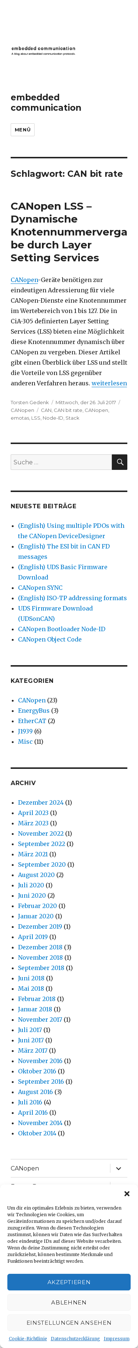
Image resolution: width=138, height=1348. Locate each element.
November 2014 (40, 1123)
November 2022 (41, 833)
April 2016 (33, 1112)
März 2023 (33, 823)
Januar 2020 (36, 916)
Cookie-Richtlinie (28, 1338)
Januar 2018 (35, 1009)
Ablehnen (69, 1302)
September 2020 (42, 864)
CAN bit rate (68, 410)
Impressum (117, 1338)
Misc (25, 741)
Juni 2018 (31, 978)
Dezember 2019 (40, 926)
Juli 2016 (30, 1102)
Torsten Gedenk (30, 402)
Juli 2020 (31, 885)
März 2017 (32, 1050)
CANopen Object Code (50, 639)
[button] (127, 1193)
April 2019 (33, 936)
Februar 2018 (37, 999)
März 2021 (33, 854)
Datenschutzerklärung (75, 1338)
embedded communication (46, 102)
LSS (35, 418)
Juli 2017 (30, 1030)
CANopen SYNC (40, 587)
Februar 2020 (37, 905)
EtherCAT (32, 721)
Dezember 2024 (41, 802)
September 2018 (41, 968)
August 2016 (35, 1092)
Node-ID (53, 418)
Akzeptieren (69, 1282)
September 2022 (41, 843)
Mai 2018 (31, 988)
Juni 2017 (31, 1040)
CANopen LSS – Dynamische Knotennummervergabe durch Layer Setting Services (69, 232)
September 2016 (41, 1081)
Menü (23, 130)
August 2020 (36, 874)
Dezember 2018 (40, 947)
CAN (46, 410)
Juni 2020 (32, 895)
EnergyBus (34, 710)
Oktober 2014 (37, 1133)
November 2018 (40, 957)
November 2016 (40, 1061)
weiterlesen (109, 383)
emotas (20, 418)
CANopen (24, 279)
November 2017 (40, 1019)
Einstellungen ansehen (69, 1322)
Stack (72, 418)
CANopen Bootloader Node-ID (61, 629)
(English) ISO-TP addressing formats (72, 598)
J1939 (25, 731)
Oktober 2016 (37, 1071)
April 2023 (33, 812)
